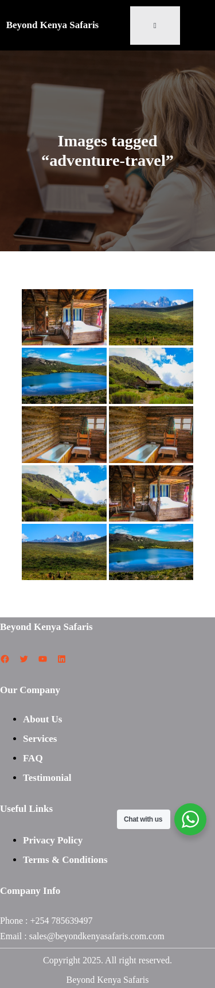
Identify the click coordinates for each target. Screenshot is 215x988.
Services (40, 738)
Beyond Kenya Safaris (52, 25)
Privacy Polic (50, 840)
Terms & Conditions (65, 859)
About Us (42, 719)
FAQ (33, 758)
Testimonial (47, 777)
